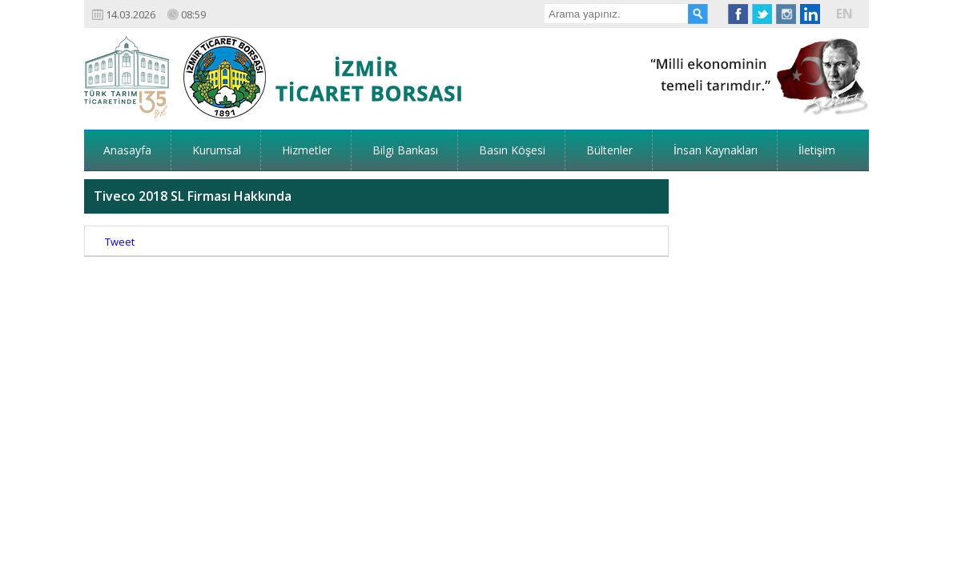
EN (844, 13)
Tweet (120, 192)
